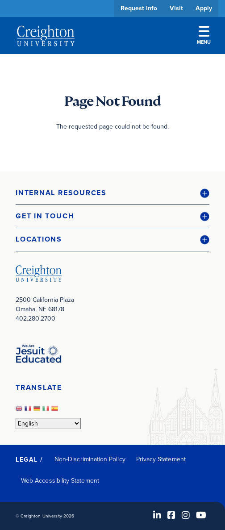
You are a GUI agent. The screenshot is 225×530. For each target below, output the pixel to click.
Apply (204, 8)
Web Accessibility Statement (60, 480)
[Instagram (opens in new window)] (186, 515)
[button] (112, 193)
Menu (204, 36)
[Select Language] (48, 423)
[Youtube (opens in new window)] (201, 515)
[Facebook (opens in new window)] (171, 515)
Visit (176, 8)
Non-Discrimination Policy (89, 459)
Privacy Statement (161, 459)
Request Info (139, 8)
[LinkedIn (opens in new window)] (157, 515)
